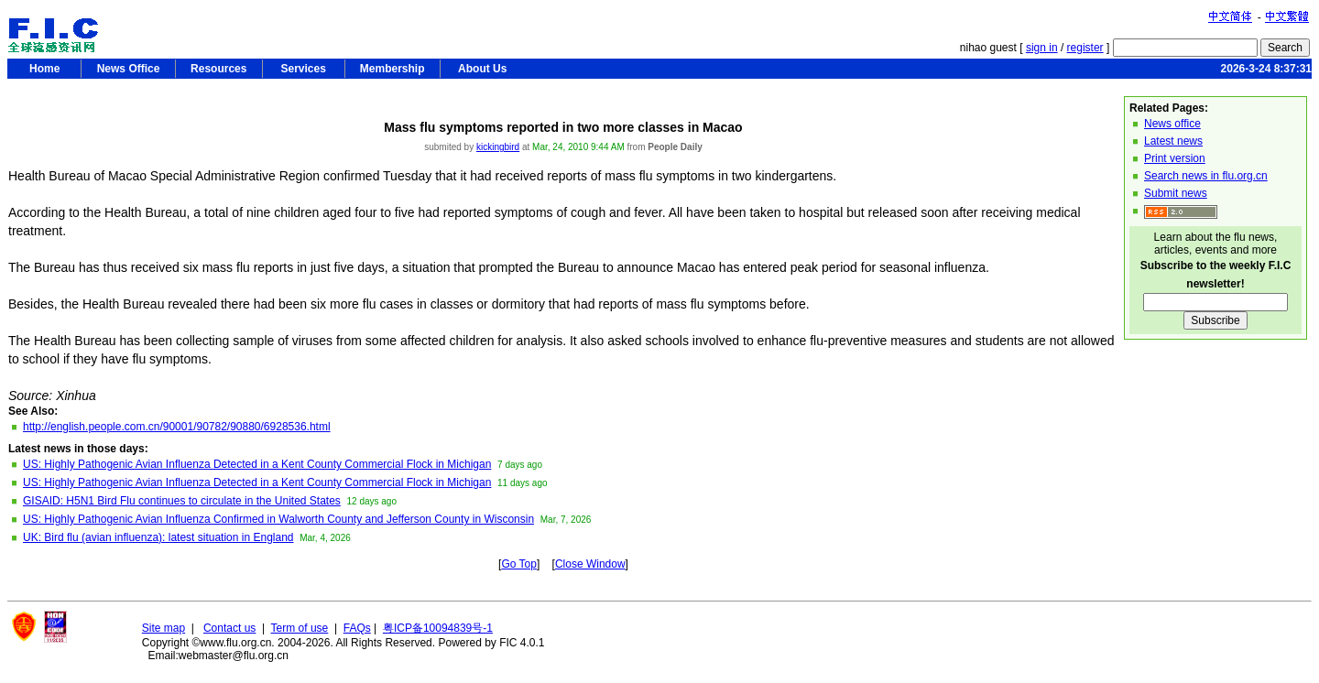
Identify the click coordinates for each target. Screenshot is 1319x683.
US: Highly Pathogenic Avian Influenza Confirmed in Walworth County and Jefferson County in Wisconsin (278, 519)
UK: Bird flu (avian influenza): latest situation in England (158, 537)
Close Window (590, 564)
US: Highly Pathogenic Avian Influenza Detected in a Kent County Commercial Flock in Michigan (257, 464)
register (1085, 47)
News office (1172, 123)
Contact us (229, 628)
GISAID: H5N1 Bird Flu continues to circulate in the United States (182, 500)
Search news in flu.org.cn (1206, 175)
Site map (163, 628)
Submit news (1175, 193)
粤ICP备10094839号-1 (438, 628)
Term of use (300, 628)
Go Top (518, 564)
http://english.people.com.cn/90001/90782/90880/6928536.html (177, 426)
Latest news (1173, 141)
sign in (1042, 47)
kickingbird (497, 147)
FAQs (357, 628)
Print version (1174, 158)
